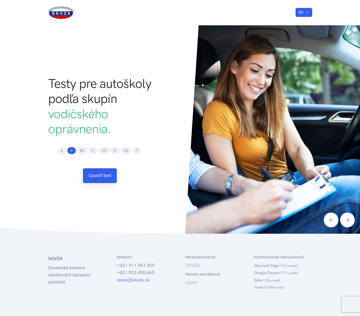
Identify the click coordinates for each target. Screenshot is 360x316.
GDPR (191, 282)
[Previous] (331, 220)
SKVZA (192, 265)
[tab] (62, 150)
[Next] (347, 220)
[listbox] (303, 12)
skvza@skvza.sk (133, 280)
